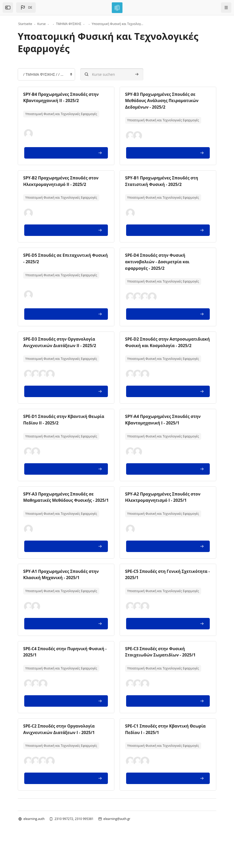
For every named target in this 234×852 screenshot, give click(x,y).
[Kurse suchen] (111, 74)
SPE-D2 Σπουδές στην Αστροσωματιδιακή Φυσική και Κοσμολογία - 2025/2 (158, 344)
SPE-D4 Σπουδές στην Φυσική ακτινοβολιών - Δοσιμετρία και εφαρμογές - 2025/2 (158, 261)
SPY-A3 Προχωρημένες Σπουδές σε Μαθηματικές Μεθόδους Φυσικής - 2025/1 (59, 505)
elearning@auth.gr (116, 828)
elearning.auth (34, 828)
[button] (26, 7)
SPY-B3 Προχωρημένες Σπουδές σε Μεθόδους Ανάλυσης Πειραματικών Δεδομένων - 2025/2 (162, 100)
